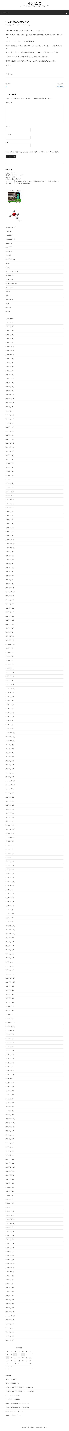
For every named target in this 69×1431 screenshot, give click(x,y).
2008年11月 (9, 1171)
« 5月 (7, 1369)
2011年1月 (9, 1066)
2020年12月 (9, 588)
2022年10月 (9, 499)
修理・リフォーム (11, 271)
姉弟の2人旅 (59, 86)
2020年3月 (9, 624)
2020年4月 (9, 620)
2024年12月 (9, 395)
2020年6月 (9, 612)
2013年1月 (9, 970)
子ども (7, 279)
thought (8, 243)
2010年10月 (9, 1078)
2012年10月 (9, 982)
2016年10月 (9, 789)
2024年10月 (9, 403)
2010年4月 (9, 1102)
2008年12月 (9, 1167)
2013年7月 (9, 946)
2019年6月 (9, 660)
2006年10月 (9, 1271)
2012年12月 (9, 974)
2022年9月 (9, 503)
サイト (7, 142)
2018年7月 (9, 704)
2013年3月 (9, 962)
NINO (18, 25)
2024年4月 (9, 427)
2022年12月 (9, 491)
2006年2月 (9, 1304)
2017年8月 (9, 749)
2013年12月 (9, 926)
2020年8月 (9, 604)
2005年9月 (9, 1324)
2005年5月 (9, 1340)
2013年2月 (9, 966)
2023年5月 (9, 471)
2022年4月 (9, 523)
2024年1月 (9, 439)
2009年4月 (9, 1151)
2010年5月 (9, 1098)
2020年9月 (9, 600)
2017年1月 (9, 777)
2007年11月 (9, 1219)
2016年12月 (9, 781)
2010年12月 (9, 1070)
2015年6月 (9, 853)
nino (12, 1379)
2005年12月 (9, 1312)
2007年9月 (9, 1227)
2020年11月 (9, 592)
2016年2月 (9, 821)
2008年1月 (9, 1211)
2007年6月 (9, 1239)
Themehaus (44, 1427)
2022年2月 (9, 531)
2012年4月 (9, 1006)
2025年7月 (9, 366)
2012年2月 (9, 1014)
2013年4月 (9, 958)
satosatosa (9, 239)
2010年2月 (9, 1110)
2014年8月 (9, 893)
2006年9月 (9, 1275)
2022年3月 (9, 527)
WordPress (31, 1427)
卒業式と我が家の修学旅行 (13, 1403)
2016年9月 (9, 793)
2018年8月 (9, 700)
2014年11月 (9, 881)
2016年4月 (9, 813)
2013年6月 (9, 950)
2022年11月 (9, 495)
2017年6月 (9, 757)
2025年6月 (9, 370)
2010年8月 (9, 1086)
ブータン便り (9, 1395)
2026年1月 (9, 342)
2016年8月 (9, 797)
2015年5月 (9, 857)
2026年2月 (9, 338)
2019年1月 (9, 680)
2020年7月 (9, 608)
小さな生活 (34, 3)
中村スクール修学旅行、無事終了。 (16, 1387)
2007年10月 (9, 1223)
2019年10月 (9, 644)
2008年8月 (9, 1183)
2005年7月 (9, 1332)
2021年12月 (9, 539)
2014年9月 (9, 889)
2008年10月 (9, 1175)
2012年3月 (9, 1010)
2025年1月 (9, 391)
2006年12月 (9, 1263)
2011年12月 (9, 1022)
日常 (7, 291)
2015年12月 (9, 829)
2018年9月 (9, 696)
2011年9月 (9, 1034)
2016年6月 (9, 805)
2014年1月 (9, 921)
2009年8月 (9, 1135)
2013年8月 (9, 942)
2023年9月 (9, 455)
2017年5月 (9, 761)
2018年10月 (9, 692)
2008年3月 (9, 1203)
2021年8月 (9, 556)
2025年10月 (9, 354)
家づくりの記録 (10, 283)
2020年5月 (9, 616)
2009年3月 (9, 1155)
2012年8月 (9, 990)
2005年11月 (9, 1316)
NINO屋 (8, 235)
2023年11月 (9, 447)
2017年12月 (9, 732)
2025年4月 (9, 378)
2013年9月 (9, 938)
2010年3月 (9, 1107)
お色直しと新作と (11, 1411)
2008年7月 (9, 1187)
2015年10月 (9, 837)
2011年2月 (9, 1062)
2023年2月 (9, 483)
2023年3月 (9, 479)
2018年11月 (9, 688)
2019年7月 (9, 656)
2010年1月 (9, 1115)
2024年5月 (9, 423)
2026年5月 (9, 326)
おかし (7, 247)
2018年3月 (9, 720)
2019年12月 (9, 636)
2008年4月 (9, 1199)
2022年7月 (9, 511)
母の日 (7, 1379)
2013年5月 (9, 954)
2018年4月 (9, 716)
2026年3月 (9, 334)
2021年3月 (9, 576)
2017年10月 (9, 740)
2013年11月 (9, 930)
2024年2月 (9, 435)
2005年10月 (9, 1320)
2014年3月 (9, 913)
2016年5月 (9, 809)
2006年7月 (9, 1283)
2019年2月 (9, 676)
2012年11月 (9, 978)
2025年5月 (9, 375)
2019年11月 (9, 640)
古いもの (8, 275)
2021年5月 (9, 568)
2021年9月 (9, 551)
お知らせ (8, 263)
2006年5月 (9, 1291)
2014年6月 (9, 901)
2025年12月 (9, 346)
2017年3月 (9, 769)
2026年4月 (9, 330)
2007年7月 (9, 1235)
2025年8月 (9, 362)
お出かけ (8, 251)
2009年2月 (9, 1159)
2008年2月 (9, 1207)
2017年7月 (9, 753)
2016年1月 (9, 825)
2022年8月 (9, 507)
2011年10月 (9, 1030)
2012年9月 (9, 986)
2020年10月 (9, 596)
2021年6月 (9, 564)
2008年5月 (9, 1195)
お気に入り (9, 259)
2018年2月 (9, 724)
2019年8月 (9, 652)
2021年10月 (9, 547)
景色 (7, 295)
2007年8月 (9, 1231)
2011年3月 (9, 1058)
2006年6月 (9, 1288)
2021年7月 (9, 559)
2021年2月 (9, 580)
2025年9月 (9, 358)
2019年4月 (9, 668)
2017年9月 (9, 745)
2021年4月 (9, 572)
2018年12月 (9, 684)
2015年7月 (9, 849)
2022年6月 (9, 515)
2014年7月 (9, 897)
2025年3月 (9, 383)
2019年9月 (9, 648)
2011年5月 (9, 1050)
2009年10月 (9, 1127)
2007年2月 (9, 1255)
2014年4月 (9, 909)
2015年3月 (9, 865)
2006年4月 (9, 1296)
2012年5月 (9, 1002)
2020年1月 (9, 632)
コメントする (26, 25)
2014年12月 (9, 877)
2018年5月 (9, 712)
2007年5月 (9, 1243)
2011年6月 (9, 1046)
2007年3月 (9, 1251)
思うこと (10, 74)
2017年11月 (9, 737)
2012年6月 (9, 998)
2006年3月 (9, 1300)
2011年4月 (9, 1054)
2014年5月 (9, 905)
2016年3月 (9, 817)
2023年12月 (9, 443)
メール (8, 134)
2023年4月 (9, 475)
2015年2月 (9, 869)
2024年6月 (9, 419)
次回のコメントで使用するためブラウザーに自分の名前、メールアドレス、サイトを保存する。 (33, 152)
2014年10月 (9, 885)
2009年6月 (9, 1143)
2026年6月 (9, 322)
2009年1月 (9, 1163)
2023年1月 (9, 487)
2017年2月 (9, 773)
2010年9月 (9, 1082)
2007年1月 (9, 1259)
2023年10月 (9, 451)
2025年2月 (9, 387)
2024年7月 (9, 415)
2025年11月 (9, 350)
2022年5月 (9, 519)
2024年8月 (9, 411)
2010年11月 (9, 1074)
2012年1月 (9, 1018)
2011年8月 (9, 1038)
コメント (9, 102)
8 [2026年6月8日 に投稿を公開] (7, 1357)
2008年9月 (9, 1179)
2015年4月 (9, 861)
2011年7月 (9, 1042)
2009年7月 (9, 1139)
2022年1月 (9, 535)
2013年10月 (9, 934)
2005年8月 (9, 1328)
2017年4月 (9, 765)
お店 (7, 255)
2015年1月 (9, 873)
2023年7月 (9, 463)
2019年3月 (9, 672)
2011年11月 (9, 1026)
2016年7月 (9, 801)
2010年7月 (9, 1090)
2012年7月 (9, 994)
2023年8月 (9, 459)
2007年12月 (9, 1215)
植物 (7, 307)
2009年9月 (9, 1131)
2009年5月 (9, 1147)
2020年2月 (9, 628)
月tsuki (30, 1391)
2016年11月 (9, 785)
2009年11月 (9, 1123)
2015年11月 (9, 833)
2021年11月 (9, 543)
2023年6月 (9, 467)
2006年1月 (9, 1308)
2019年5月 (9, 664)
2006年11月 (9, 1267)
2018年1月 (9, 728)
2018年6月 (9, 708)
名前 (8, 126)
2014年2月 (9, 917)
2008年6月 (9, 1191)
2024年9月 (9, 407)
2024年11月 (9, 399)
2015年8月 (9, 845)
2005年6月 (9, 1336)
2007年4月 (9, 1247)
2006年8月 (9, 1279)
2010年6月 (9, 1094)
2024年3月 (9, 431)
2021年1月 (9, 584)
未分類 (7, 299)
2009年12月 (9, 1119)
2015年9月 (9, 841)
